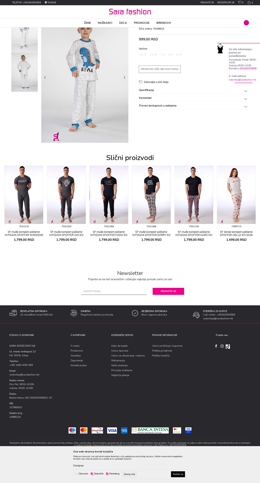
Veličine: (143, 76)
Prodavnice (77, 378)
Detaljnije (78, 465)
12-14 (153, 82)
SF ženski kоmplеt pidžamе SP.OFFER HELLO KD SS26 (236, 261)
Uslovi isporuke (119, 378)
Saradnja (76, 383)
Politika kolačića (160, 383)
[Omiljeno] (240, 3)
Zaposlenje (77, 388)
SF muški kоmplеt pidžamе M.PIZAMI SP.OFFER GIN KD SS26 (66, 262)
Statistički (99, 474)
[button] (246, 22)
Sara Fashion (15, 29)
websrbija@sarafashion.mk (242, 79)
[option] (24, 60)
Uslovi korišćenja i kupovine (167, 373)
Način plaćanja (119, 393)
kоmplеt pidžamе (75, 29)
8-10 (178, 82)
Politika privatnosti (162, 378)
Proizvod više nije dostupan (159, 96)
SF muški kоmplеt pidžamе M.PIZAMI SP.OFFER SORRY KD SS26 (151, 262)
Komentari (193, 125)
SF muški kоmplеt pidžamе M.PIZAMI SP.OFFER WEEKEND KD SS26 (24, 262)
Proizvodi (29, 29)
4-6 (163, 82)
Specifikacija (193, 117)
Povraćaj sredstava (121, 397)
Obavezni (83, 474)
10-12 (143, 82)
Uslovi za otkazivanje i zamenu (128, 383)
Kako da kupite (119, 373)
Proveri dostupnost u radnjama (193, 133)
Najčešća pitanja (120, 402)
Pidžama (59, 29)
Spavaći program (44, 29)
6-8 (170, 82)
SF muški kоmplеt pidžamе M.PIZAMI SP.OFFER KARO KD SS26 (193, 262)
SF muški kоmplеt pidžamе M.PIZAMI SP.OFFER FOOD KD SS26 (108, 262)
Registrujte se (225, 2)
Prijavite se (168, 318)
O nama (75, 373)
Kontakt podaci (79, 393)
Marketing (114, 474)
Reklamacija (118, 388)
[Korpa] (250, 2)
